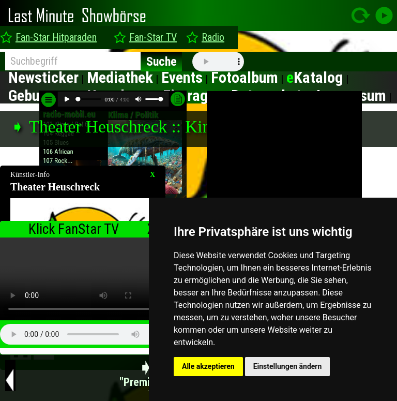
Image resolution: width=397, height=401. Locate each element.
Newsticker (43, 77)
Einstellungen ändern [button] (287, 366)
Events (182, 77)
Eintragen (193, 95)
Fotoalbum (244, 77)
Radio (213, 37)
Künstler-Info (30, 175)
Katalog (314, 77)
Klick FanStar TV (73, 229)
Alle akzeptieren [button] (208, 366)
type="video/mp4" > (82, 278)
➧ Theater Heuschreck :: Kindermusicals (151, 126)
